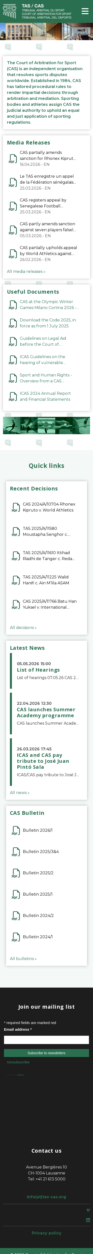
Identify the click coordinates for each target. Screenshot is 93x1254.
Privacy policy (47, 1233)
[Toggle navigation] (85, 11)
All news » (20, 792)
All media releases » (26, 271)
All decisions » (23, 627)
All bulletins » (23, 958)
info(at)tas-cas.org (46, 1197)
